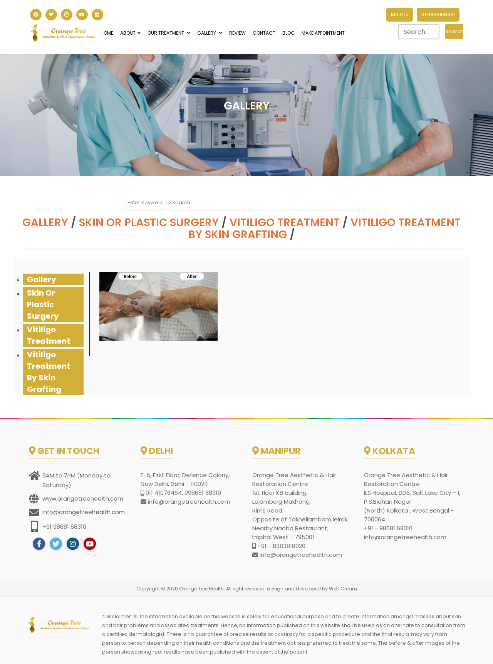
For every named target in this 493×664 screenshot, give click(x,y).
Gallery (209, 33)
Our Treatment (169, 33)
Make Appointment (323, 33)
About (130, 33)
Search (454, 31)
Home (107, 33)
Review (237, 33)
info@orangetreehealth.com (83, 512)
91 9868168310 (438, 14)
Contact (264, 33)
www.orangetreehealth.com (82, 498)
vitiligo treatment (285, 222)
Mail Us (399, 14)
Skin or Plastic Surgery (149, 222)
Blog (288, 33)
